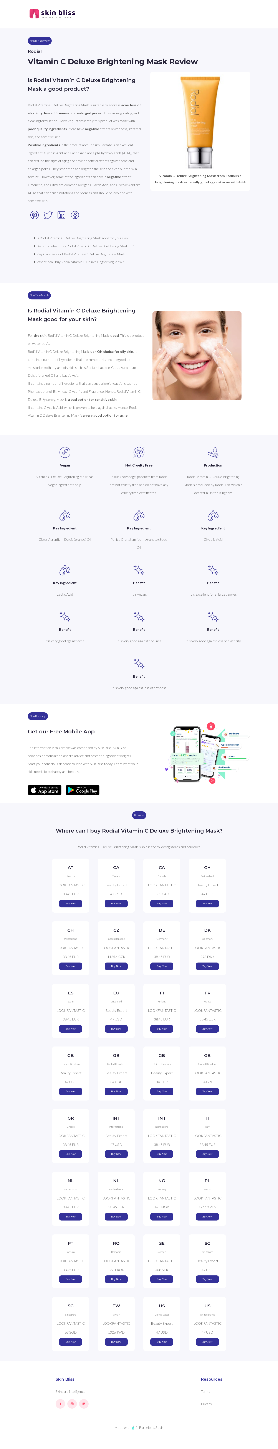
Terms (205, 1391)
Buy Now (71, 903)
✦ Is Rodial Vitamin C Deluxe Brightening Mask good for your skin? (81, 238)
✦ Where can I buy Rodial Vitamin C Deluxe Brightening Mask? (78, 262)
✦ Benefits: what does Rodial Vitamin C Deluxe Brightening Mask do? (83, 246)
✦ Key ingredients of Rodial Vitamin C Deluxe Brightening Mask (79, 254)
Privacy (206, 1404)
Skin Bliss (65, 1379)
